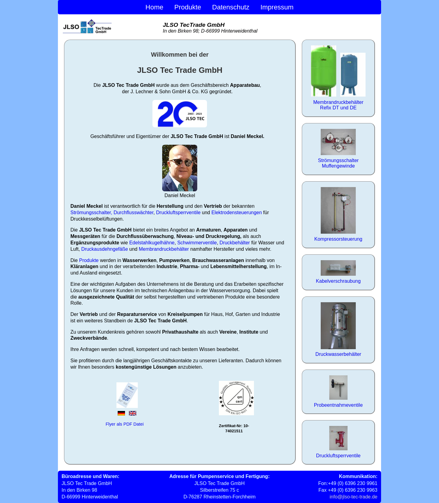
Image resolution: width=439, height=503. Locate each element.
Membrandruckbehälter (164, 249)
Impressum (277, 7)
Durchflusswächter (133, 212)
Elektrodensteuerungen (236, 212)
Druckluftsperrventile (178, 212)
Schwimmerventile (197, 242)
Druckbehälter (235, 242)
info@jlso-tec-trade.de (353, 496)
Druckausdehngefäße (104, 249)
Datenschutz (230, 7)
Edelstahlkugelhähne (152, 242)
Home (154, 7)
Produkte (187, 7)
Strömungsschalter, (91, 212)
